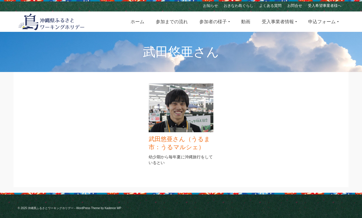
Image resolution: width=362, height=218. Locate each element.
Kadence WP (113, 208)
